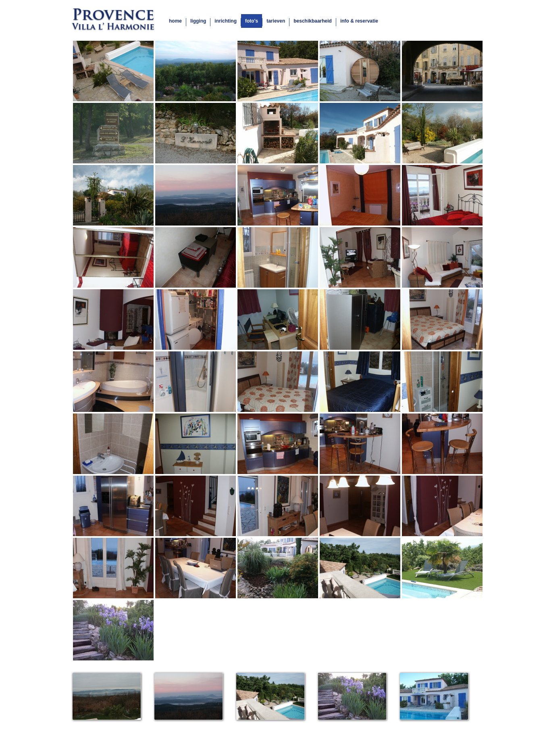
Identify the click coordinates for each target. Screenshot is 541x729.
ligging (198, 21)
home (175, 21)
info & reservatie (359, 21)
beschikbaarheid (312, 21)
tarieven (275, 21)
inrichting (225, 21)
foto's (251, 21)
